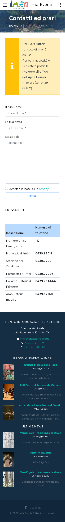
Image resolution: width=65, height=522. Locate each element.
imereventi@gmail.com (34, 338)
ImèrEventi (31, 5)
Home (13, 25)
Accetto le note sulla (29, 189)
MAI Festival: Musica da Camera (40, 385)
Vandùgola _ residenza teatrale (40, 433)
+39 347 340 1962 (34, 347)
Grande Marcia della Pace (40, 364)
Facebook (32, 507)
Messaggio (12, 136)
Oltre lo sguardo (40, 452)
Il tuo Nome (13, 107)
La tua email (13, 122)
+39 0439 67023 (34, 342)
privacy (44, 189)
